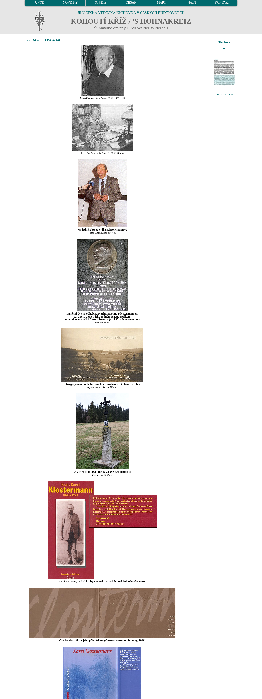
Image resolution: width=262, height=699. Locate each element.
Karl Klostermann (127, 319)
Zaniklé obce (112, 387)
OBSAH (131, 2)
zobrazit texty (225, 94)
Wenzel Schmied (120, 471)
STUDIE (100, 2)
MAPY (161, 2)
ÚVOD (39, 2)
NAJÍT (192, 2)
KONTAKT (222, 2)
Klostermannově (117, 229)
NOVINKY (70, 2)
